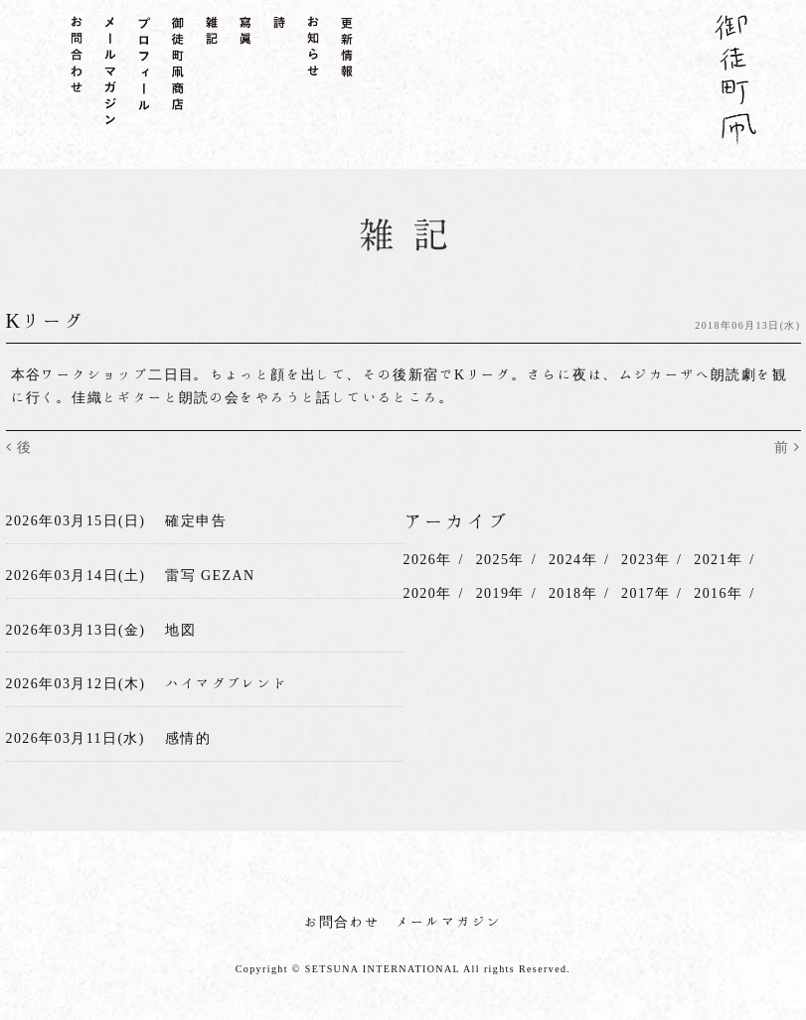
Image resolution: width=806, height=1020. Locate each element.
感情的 (188, 738)
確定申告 (196, 520)
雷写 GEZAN (209, 575)
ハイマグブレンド (226, 683)
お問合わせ (342, 922)
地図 (180, 630)
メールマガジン (449, 922)
